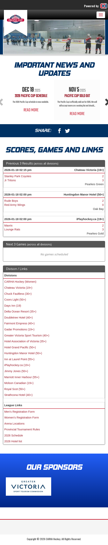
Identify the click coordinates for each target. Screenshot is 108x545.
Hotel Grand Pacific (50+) (20, 347)
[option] (31, 98)
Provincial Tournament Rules (22, 429)
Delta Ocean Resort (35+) (20, 311)
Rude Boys (11, 200)
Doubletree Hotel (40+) (18, 317)
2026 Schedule (13, 435)
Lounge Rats (12, 229)
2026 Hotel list (13, 441)
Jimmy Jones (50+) (16, 371)
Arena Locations (14, 423)
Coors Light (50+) (15, 299)
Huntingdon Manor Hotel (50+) (23, 353)
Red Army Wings (14, 204)
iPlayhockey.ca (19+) (17, 365)
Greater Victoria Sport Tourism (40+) (26, 335)
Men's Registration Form (19, 411)
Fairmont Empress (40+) (19, 323)
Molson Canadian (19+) (18, 383)
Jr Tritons (10, 180)
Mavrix (8, 225)
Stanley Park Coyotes (17, 176)
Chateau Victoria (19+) (18, 287)
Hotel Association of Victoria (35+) (25, 341)
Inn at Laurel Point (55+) (19, 359)
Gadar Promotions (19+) (19, 329)
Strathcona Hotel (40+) (18, 394)
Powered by (96, 6)
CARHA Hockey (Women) (20, 281)
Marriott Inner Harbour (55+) (21, 377)
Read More (31, 110)
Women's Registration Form (21, 417)
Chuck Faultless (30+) (18, 293)
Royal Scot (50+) (14, 389)
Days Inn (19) (12, 305)
